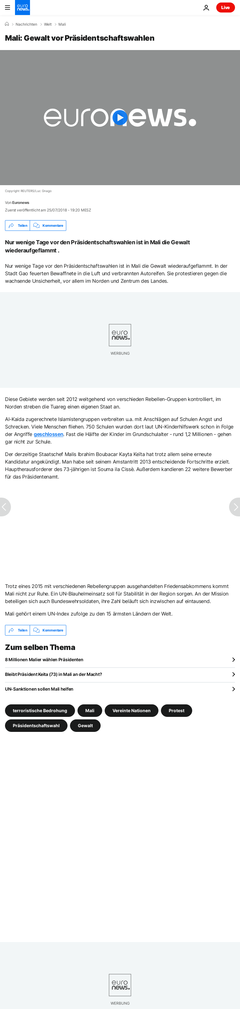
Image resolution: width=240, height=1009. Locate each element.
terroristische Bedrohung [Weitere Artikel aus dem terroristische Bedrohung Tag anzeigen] (40, 710)
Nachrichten (26, 24)
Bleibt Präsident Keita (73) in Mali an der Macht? (53, 674)
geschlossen (48, 434)
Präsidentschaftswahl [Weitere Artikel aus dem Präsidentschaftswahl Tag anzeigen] (36, 725)
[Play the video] (120, 117)
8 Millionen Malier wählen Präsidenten (44, 659)
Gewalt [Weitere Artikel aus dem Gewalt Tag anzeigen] (85, 725)
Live (225, 7)
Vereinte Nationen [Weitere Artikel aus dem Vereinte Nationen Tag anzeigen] (131, 710)
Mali (62, 24)
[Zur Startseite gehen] (22, 7)
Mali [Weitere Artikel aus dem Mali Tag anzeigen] (89, 710)
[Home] (7, 24)
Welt (48, 24)
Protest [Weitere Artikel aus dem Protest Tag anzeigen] (176, 710)
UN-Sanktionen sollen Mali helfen (39, 689)
